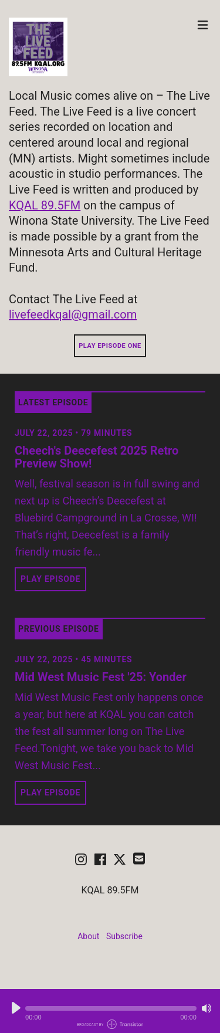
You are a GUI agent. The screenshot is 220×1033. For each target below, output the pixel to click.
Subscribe (124, 936)
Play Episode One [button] (110, 346)
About (88, 936)
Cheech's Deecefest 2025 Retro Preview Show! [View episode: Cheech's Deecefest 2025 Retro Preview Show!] (96, 456)
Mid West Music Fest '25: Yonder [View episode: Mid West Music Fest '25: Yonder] (101, 677)
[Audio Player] (110, 1011)
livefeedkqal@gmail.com (73, 314)
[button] (111, 1008)
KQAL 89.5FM (44, 205)
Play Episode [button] (50, 579)
